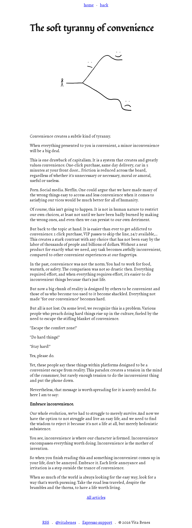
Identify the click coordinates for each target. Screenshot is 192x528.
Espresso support (97, 523)
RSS (45, 523)
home (89, 5)
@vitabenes (65, 523)
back (104, 5)
